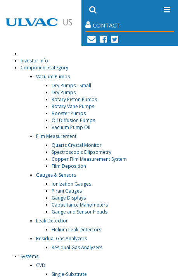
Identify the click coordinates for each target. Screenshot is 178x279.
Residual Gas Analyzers (61, 238)
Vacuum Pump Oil (71, 127)
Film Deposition (69, 166)
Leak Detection (52, 220)
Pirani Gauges (67, 191)
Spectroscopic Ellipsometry (81, 152)
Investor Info (34, 60)
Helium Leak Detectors (76, 229)
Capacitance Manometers (80, 205)
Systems (29, 256)
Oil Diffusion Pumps (73, 120)
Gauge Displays (69, 198)
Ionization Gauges (71, 184)
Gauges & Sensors (56, 175)
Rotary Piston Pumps (74, 99)
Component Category (44, 67)
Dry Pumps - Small (71, 85)
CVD (40, 265)
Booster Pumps (69, 113)
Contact (102, 25)
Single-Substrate (69, 274)
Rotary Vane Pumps (73, 106)
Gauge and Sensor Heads (79, 211)
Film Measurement (56, 136)
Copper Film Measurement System (89, 159)
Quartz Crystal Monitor (77, 145)
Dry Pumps (64, 92)
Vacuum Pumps (53, 76)
